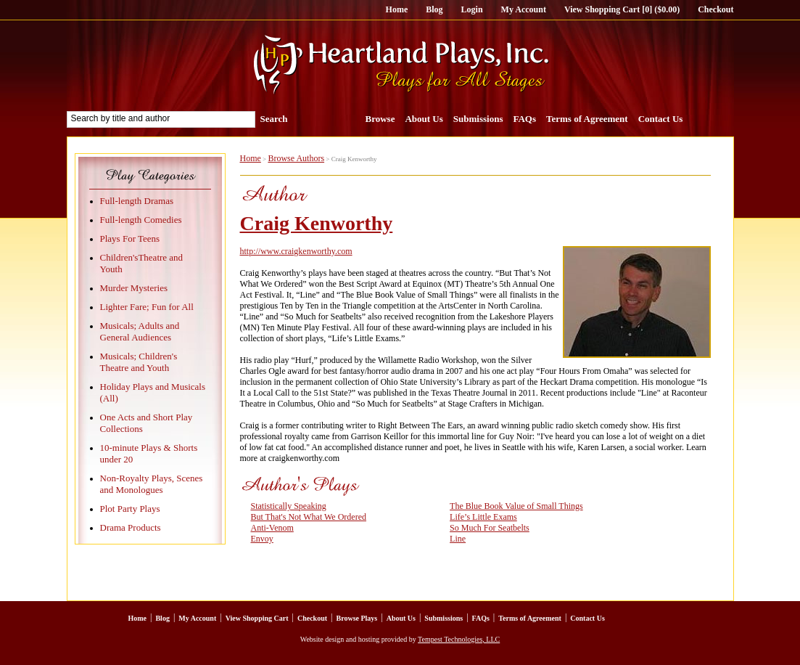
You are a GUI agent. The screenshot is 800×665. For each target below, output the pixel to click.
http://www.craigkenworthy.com (296, 251)
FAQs (524, 118)
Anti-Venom (272, 528)
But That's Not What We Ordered (309, 517)
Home (397, 9)
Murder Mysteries (134, 287)
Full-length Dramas (136, 200)
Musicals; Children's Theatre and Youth (139, 362)
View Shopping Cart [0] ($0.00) (622, 9)
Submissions (478, 118)
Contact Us (660, 118)
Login (472, 9)
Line (458, 539)
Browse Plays (356, 618)
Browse (380, 118)
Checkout (715, 9)
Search (274, 118)
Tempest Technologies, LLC (459, 639)
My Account (523, 9)
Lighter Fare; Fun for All (147, 306)
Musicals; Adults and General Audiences (140, 331)
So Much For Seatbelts (489, 528)
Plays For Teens (130, 238)
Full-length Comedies (141, 219)
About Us (423, 118)
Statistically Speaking (288, 506)
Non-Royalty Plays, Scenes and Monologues (151, 484)
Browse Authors (296, 158)
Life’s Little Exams (483, 517)
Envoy (262, 539)
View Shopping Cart (257, 618)
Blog (434, 9)
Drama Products (130, 527)
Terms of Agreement (587, 118)
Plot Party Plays (130, 508)
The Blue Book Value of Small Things (516, 506)
